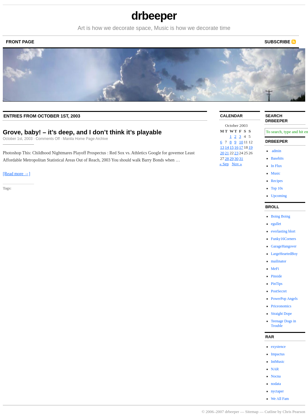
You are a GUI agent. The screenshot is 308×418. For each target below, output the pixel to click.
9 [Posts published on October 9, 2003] (235, 142)
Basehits (277, 158)
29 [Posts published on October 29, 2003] (231, 158)
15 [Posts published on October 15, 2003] (231, 147)
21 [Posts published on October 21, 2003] (227, 153)
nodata (276, 384)
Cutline (271, 411)
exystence (278, 346)
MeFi (275, 269)
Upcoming (279, 196)
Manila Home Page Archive (85, 139)
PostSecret (279, 291)
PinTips (276, 283)
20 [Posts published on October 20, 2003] (222, 153)
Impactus (278, 354)
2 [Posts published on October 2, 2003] (235, 136)
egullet (276, 224)
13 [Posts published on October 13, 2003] (222, 147)
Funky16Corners (283, 239)
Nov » (237, 163)
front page (20, 41)
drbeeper (153, 15)
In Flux (276, 166)
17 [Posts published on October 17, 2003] (241, 147)
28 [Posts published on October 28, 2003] (227, 158)
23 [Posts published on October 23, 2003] (236, 153)
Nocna (276, 376)
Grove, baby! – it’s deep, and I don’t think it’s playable (82, 132)
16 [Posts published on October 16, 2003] (236, 147)
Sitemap (252, 411)
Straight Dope (281, 313)
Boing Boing (280, 216)
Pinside (276, 276)
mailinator (278, 261)
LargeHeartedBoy (284, 254)
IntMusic (277, 361)
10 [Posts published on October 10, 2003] (241, 142)
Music (275, 173)
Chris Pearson (293, 411)
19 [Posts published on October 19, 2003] (250, 147)
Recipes (277, 181)
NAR (275, 369)
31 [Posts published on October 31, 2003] (241, 158)
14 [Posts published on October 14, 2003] (227, 147)
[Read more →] (16, 173)
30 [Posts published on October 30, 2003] (236, 158)
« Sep (224, 163)
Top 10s (277, 188)
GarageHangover (283, 246)
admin (276, 151)
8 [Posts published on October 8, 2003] (230, 142)
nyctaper (277, 391)
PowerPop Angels (284, 298)
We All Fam (280, 398)
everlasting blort (283, 231)
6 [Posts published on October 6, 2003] (221, 142)
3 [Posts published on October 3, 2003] (240, 136)
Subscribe (277, 41)
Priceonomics (281, 306)
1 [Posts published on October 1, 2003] (230, 136)
